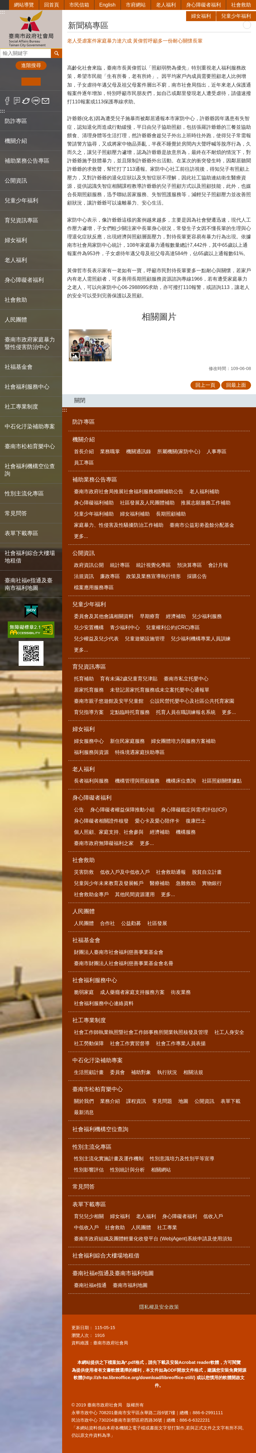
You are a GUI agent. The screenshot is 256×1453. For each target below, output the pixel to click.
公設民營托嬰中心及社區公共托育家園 (192, 701)
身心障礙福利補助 (94, 502)
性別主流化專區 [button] (24, 493)
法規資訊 (84, 576)
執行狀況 (167, 1072)
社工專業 (167, 1227)
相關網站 (161, 1169)
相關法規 (193, 1072)
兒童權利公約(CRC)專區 (173, 627)
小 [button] (11, 82)
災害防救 (84, 872)
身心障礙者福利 (203, 4)
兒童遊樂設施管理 (145, 638)
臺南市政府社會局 (31, 29)
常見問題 (162, 1101)
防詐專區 (16, 121)
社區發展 (157, 923)
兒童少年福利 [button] (21, 200)
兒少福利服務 (207, 616)
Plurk (17, 100)
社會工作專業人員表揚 (181, 1043)
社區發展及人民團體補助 (147, 502)
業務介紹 (110, 1101)
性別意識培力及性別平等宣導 (182, 1158)
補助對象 (141, 1072)
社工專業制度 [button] (21, 407)
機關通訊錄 (138, 451)
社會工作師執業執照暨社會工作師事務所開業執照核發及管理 (141, 1032)
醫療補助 (160, 883)
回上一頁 (205, 385)
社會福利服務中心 (94, 980)
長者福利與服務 (91, 780)
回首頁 (51, 4)
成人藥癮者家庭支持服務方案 (132, 992)
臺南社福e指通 (90, 1285)
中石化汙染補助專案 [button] (30, 426)
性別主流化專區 (92, 1147)
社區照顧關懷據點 (222, 780)
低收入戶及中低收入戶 (125, 872)
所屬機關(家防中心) (178, 451)
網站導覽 (24, 4)
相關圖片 (159, 317)
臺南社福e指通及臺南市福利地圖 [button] (29, 584)
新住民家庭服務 (127, 741)
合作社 (107, 923)
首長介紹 (84, 451)
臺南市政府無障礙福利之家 (104, 843)
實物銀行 (212, 883)
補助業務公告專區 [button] (27, 161)
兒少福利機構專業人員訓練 (201, 638)
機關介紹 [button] (16, 141)
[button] (90, 345)
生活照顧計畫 (89, 1072)
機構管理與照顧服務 (137, 780)
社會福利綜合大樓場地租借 (30, 557)
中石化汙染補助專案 (97, 1060)
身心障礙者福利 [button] (24, 280)
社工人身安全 (229, 1032)
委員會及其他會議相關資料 (104, 616)
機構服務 (186, 832)
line (36, 100)
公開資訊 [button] (16, 181)
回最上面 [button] (236, 385)
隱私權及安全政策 (159, 1307)
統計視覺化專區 (153, 565)
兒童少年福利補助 (94, 514)
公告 (79, 809)
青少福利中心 (125, 627)
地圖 (183, 1101)
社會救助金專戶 (91, 894)
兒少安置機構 (89, 627)
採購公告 (197, 576)
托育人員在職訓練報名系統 (186, 712)
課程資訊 (136, 1101)
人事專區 (216, 451)
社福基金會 (86, 940)
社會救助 (241, 4)
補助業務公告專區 (94, 479)
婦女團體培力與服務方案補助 (183, 741)
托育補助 (84, 678)
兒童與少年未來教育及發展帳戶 (109, 883)
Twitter (26, 100)
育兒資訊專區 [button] (21, 220)
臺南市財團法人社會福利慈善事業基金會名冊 (123, 963)
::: (2, 111)
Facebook (7, 100)
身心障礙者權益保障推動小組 (122, 809)
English (107, 4)
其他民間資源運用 (135, 894)
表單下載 (230, 1101)
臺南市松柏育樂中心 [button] (30, 446)
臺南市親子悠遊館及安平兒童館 (109, 701)
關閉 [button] (79, 400)
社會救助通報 (171, 872)
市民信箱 (79, 4)
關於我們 (84, 1101)
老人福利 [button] (16, 260)
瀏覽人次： (82, 1335)
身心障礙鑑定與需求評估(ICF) (194, 809)
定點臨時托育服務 (130, 712)
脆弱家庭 (84, 992)
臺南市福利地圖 (130, 1285)
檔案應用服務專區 (94, 587)
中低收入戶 (86, 1227)
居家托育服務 (89, 690)
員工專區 (84, 462)
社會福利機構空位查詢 (30, 470)
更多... (81, 536)
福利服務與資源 (91, 752)
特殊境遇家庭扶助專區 (140, 752)
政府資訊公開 (89, 565)
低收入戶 (213, 1216)
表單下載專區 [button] (21, 533)
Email (45, 100)
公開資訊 (83, 553)
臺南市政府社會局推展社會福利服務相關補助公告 (128, 491)
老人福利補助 (204, 491)
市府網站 (136, 4)
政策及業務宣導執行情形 (153, 576)
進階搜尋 (31, 65)
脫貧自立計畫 (207, 872)
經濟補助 (176, 616)
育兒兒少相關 (89, 1216)
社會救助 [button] (16, 300)
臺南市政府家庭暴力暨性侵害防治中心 (30, 343)
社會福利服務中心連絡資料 (104, 1003)
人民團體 (83, 911)
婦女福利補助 (135, 514)
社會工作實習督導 (130, 1043)
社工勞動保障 (89, 1043)
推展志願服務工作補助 (206, 502)
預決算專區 (189, 565)
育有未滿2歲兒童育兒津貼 (129, 678)
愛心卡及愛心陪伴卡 (157, 821)
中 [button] (30, 82)
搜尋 (5, 51)
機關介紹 (83, 439)
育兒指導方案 (89, 712)
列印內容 (247, 25)
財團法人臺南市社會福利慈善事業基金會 (118, 952)
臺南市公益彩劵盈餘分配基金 (202, 525)
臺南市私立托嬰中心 (186, 678)
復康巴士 (196, 821)
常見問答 (16, 513)
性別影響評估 (89, 1169)
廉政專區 (110, 576)
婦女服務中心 (89, 741)
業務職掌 (110, 451)
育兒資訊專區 (89, 667)
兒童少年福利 (236, 16)
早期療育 (150, 616)
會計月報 (218, 565)
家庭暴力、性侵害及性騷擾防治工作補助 (118, 525)
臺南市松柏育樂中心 (97, 1089)
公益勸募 (131, 923)
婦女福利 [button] (16, 240)
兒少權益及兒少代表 (96, 638)
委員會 (117, 1072)
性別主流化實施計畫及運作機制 (109, 1158)
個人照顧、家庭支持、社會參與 (109, 832)
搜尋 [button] (56, 53)
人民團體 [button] (16, 320)
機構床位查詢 (181, 780)
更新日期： (82, 1327)
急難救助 (186, 883)
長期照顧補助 (171, 514)
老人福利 (166, 4)
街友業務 (181, 992)
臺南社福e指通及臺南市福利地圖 (113, 1273)
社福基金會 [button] (19, 367)
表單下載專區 (89, 1204)
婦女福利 (201, 16)
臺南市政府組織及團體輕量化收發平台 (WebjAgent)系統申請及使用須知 (153, 1238)
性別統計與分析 (127, 1169)
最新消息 (84, 1112)
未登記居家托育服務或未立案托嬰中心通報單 (159, 690)
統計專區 (120, 565)
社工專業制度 (89, 1020)
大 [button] (50, 82)
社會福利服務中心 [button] (27, 387)
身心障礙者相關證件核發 (101, 821)
